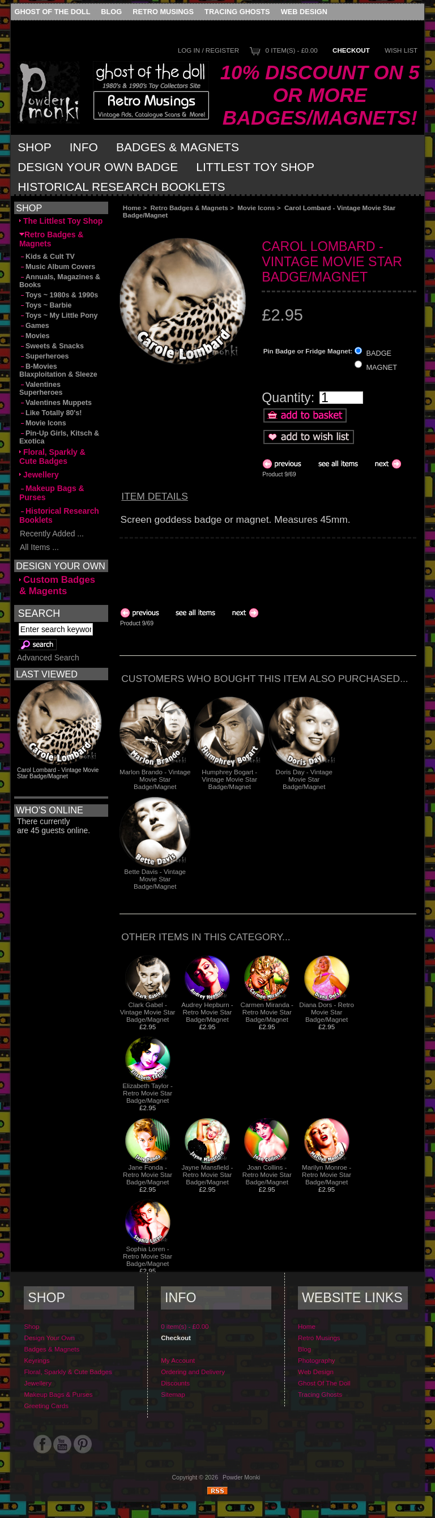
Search (39, 613)
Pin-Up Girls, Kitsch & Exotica (59, 437)
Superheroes (44, 356)
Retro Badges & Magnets (189, 207)
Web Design (304, 11)
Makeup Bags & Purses (51, 493)
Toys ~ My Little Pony (58, 315)
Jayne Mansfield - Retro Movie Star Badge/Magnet (207, 1174)
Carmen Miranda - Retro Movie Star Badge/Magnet (267, 1012)
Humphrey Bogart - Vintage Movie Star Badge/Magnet (229, 779)
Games (34, 326)
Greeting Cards (46, 1405)
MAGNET (381, 367)
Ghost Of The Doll (53, 11)
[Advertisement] (246, 228)
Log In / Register (208, 50)
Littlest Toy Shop (255, 166)
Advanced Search (48, 657)
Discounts (175, 1383)
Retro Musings (163, 11)
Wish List (401, 50)
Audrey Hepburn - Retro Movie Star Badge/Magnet (207, 1012)
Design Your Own (49, 1337)
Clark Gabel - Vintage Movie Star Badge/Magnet (148, 1012)
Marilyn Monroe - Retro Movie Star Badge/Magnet (326, 1174)
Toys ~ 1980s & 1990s (58, 295)
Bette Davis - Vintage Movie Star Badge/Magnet (155, 879)
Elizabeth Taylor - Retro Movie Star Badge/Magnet (147, 1093)
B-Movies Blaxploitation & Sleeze (58, 370)
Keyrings (36, 1360)
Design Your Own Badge (98, 166)
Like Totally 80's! (50, 413)
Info (84, 146)
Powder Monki (241, 1477)
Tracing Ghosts (237, 11)
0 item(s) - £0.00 (292, 50)
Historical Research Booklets (121, 186)
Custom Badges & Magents (57, 585)
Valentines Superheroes (41, 388)
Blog (111, 11)
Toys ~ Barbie (45, 305)
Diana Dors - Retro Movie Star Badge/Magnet (326, 1012)
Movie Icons (256, 207)
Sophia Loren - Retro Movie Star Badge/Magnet (147, 1256)
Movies (34, 336)
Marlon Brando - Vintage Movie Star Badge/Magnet (155, 779)
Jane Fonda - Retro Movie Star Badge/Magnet (147, 1174)
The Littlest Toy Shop (61, 220)
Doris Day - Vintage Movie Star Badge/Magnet (304, 779)
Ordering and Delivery (193, 1371)
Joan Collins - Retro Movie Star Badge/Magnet (267, 1174)
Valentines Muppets (55, 403)
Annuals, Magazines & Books (59, 281)
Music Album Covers (57, 267)
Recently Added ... (51, 533)
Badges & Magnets (177, 146)
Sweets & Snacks (51, 346)
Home (132, 207)
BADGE (378, 353)
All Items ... (39, 547)
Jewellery (39, 474)
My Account (178, 1360)
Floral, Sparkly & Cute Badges (52, 456)
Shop (35, 146)
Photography (316, 1360)
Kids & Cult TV (47, 257)
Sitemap (173, 1394)
